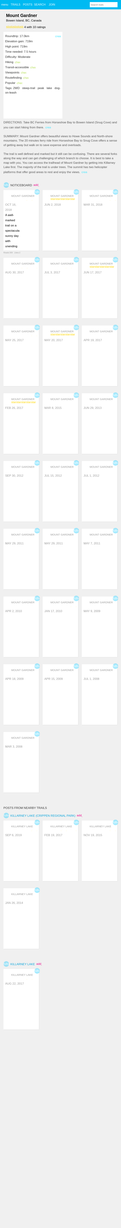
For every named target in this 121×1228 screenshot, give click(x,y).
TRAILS (15, 4)
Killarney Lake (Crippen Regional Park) (42, 815)
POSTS (27, 4)
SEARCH (40, 4)
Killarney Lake (22, 964)
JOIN (52, 4)
